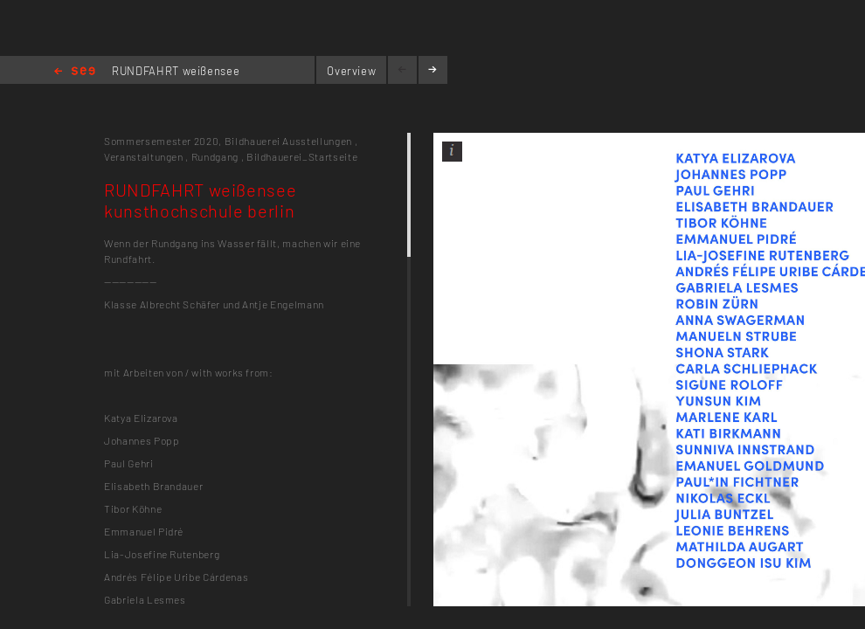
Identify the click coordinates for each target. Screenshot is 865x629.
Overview (351, 71)
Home (74, 72)
